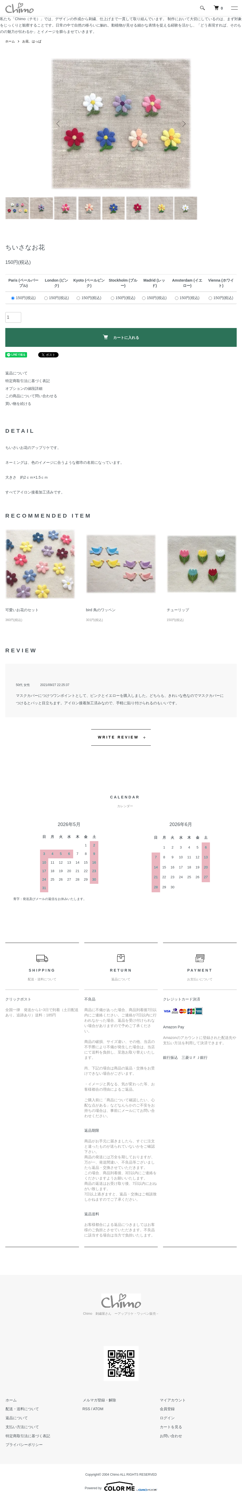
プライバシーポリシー (23, 1445)
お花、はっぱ (31, 41)
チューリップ (178, 610)
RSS (86, 1409)
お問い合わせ (171, 1436)
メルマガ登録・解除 (99, 1400)
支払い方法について (22, 1427)
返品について (16, 373)
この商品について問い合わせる (31, 396)
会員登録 (167, 1409)
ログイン (167, 1418)
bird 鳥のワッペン (100, 610)
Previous (59, 124)
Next (183, 124)
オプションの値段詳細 (23, 388)
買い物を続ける (18, 403)
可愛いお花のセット (22, 610)
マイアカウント (173, 1400)
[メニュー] (234, 8)
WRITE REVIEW (118, 737)
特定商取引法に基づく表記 (27, 381)
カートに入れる (121, 337)
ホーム (10, 41)
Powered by (121, 1486)
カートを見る (171, 1427)
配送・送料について (22, 1409)
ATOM (98, 1409)
